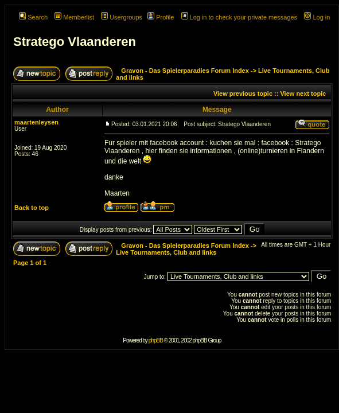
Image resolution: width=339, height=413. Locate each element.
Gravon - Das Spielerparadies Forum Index (185, 70)
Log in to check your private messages (239, 17)
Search (33, 17)
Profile (160, 17)
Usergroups (121, 17)
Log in (317, 17)
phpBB (156, 340)
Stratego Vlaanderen (74, 41)
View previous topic (242, 93)
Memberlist (74, 17)
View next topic (303, 93)
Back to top (31, 207)
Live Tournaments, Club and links (166, 252)
